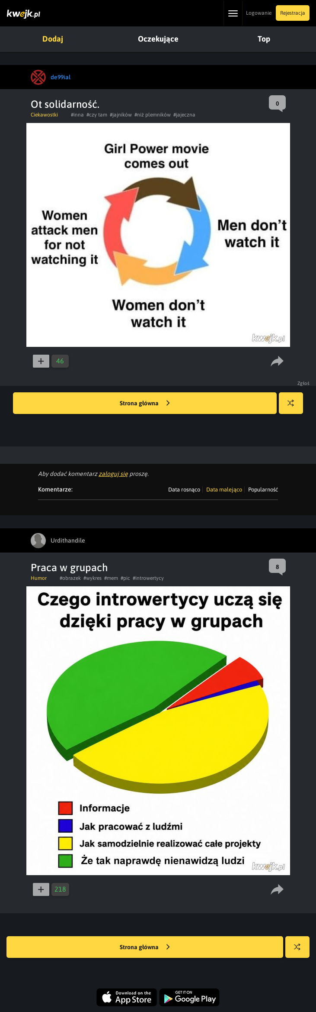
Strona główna (145, 403)
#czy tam (96, 115)
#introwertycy (148, 578)
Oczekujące (158, 38)
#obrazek (70, 578)
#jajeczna (184, 115)
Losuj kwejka (294, 407)
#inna (77, 115)
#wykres (92, 578)
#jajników (121, 115)
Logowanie (258, 13)
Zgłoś (303, 383)
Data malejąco (224, 489)
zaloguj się (113, 473)
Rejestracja (292, 13)
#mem (111, 578)
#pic (125, 578)
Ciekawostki (44, 115)
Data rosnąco (184, 489)
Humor (39, 578)
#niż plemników (152, 115)
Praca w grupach (69, 567)
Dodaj (52, 38)
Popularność (263, 489)
